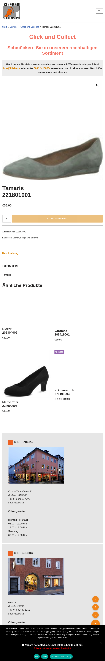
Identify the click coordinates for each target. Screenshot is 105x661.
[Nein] (101, 642)
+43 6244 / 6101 (21, 609)
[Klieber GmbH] (11, 11)
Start (4, 27)
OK (36, 656)
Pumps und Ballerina (29, 27)
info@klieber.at (12, 68)
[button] (97, 85)
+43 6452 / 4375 (21, 499)
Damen (13, 27)
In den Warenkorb (57, 218)
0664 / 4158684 (42, 68)
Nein (45, 656)
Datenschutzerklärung (61, 656)
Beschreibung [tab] (10, 253)
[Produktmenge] (6, 219)
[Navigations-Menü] (99, 11)
